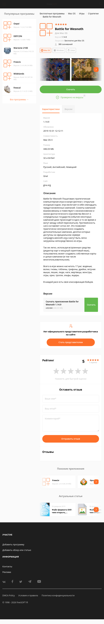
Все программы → (19, 99)
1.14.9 (61, 37)
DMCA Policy (8, 595)
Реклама (6, 572)
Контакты (7, 566)
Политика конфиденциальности (58, 595)
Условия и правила (28, 595)
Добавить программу (13, 544)
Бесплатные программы (52, 13)
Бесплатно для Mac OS (74, 40)
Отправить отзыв (70, 438)
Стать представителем (71, 342)
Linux (71, 50)
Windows (59, 50)
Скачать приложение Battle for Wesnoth (62, 303)
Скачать (70, 89)
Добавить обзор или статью (16, 550)
